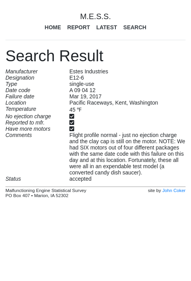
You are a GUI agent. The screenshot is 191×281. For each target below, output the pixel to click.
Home (53, 27)
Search (134, 27)
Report (78, 27)
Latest (106, 27)
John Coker (174, 190)
